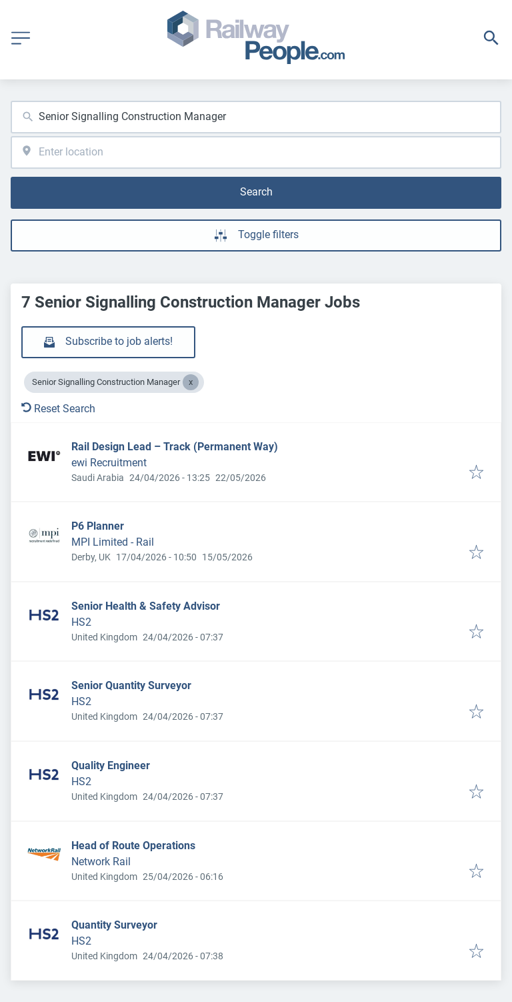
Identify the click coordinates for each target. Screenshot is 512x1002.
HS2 (81, 622)
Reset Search (58, 408)
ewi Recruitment (109, 462)
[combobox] (256, 117)
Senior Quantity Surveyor (131, 685)
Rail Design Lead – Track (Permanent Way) (174, 446)
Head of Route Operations (133, 845)
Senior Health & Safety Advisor (145, 606)
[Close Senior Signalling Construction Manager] (191, 382)
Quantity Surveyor (114, 925)
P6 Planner (97, 526)
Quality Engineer (110, 765)
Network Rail (101, 861)
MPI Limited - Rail (112, 542)
